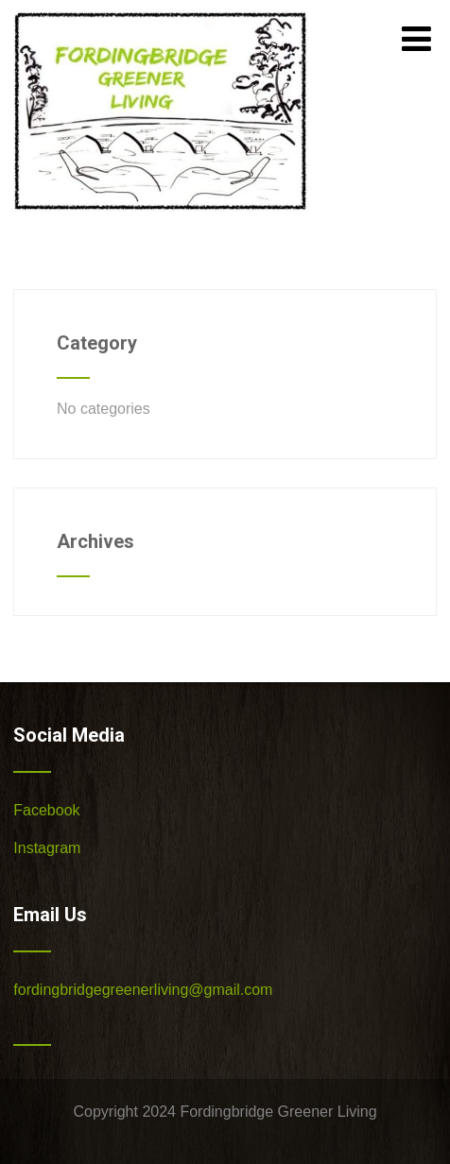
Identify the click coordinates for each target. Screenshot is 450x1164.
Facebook (46, 810)
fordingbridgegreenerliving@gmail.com (142, 990)
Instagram (46, 848)
